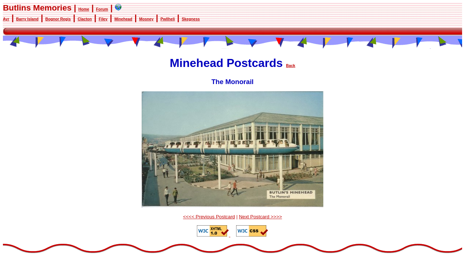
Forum (102, 9)
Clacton (85, 19)
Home (83, 9)
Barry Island (27, 19)
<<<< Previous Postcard (209, 216)
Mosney (146, 19)
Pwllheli (168, 19)
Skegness (191, 19)
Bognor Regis (58, 19)
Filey (103, 19)
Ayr (6, 19)
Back (290, 65)
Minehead (123, 19)
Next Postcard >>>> (260, 216)
